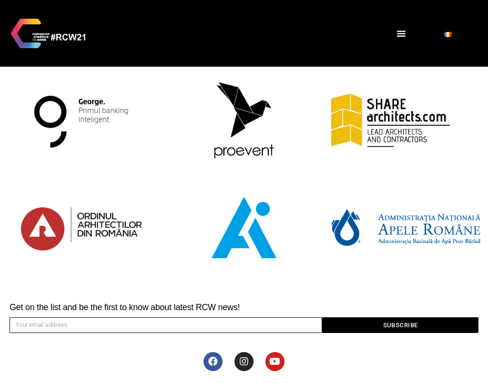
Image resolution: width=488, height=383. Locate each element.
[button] (401, 33)
